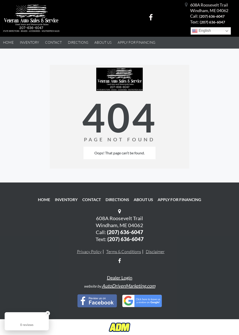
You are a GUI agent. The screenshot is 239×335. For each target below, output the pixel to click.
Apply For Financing (179, 199)
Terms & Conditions (123, 251)
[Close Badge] (47, 313)
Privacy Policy (89, 251)
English (201, 31)
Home (44, 199)
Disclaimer (155, 251)
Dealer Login (119, 277)
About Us (143, 199)
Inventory (66, 199)
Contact (91, 199)
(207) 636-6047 (212, 16)
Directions (117, 199)
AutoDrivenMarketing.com (128, 286)
